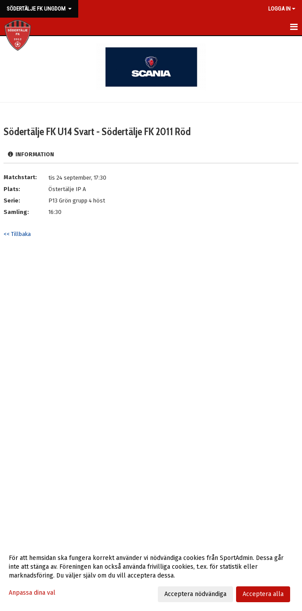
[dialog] (151, 576)
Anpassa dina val (32, 592)
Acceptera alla (263, 594)
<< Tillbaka (17, 234)
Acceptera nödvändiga (195, 594)
